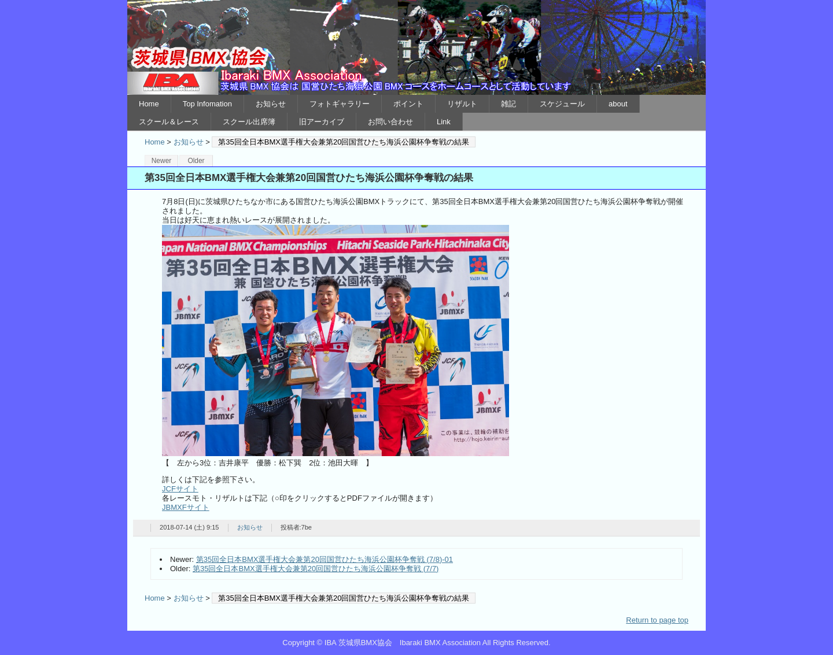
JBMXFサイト (185, 507)
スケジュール (562, 103)
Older (195, 161)
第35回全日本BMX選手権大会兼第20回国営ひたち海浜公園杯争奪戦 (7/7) (315, 568)
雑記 (508, 103)
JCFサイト (180, 488)
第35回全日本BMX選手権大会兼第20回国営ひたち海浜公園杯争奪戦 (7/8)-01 (324, 559)
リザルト (462, 103)
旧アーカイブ (321, 121)
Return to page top (657, 620)
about (618, 103)
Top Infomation (207, 103)
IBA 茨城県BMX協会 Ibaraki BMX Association (416, 47)
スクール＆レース (169, 121)
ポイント (408, 103)
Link (444, 121)
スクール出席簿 (249, 121)
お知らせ (271, 103)
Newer (162, 161)
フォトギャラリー (339, 103)
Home (149, 103)
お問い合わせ (390, 121)
